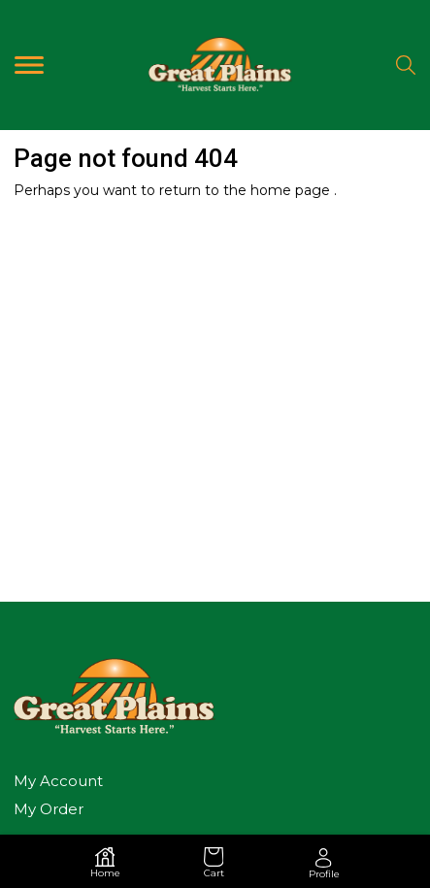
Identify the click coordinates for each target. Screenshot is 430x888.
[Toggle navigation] (29, 64)
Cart (214, 862)
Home (105, 862)
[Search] (405, 65)
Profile (324, 863)
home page (292, 190)
